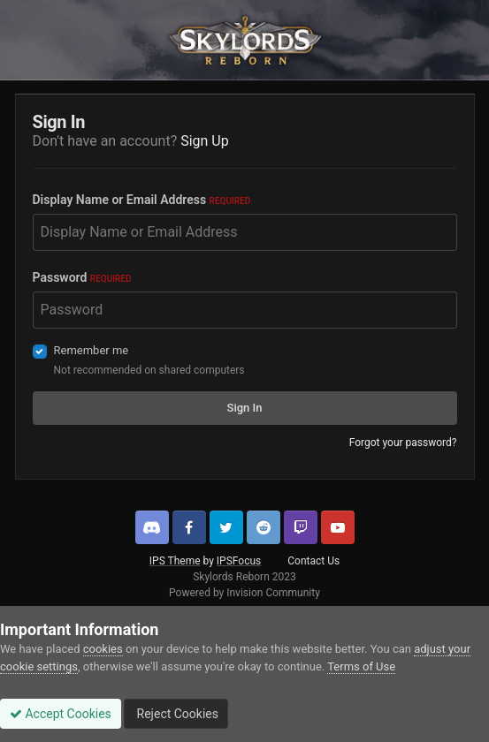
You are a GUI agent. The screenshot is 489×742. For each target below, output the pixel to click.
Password (82, 277)
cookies (103, 648)
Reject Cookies (176, 714)
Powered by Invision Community (244, 593)
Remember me (91, 350)
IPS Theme (175, 561)
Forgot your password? (403, 442)
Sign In (245, 407)
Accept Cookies (60, 714)
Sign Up (204, 140)
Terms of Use (361, 666)
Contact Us (313, 561)
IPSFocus (239, 561)
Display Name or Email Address (142, 200)
